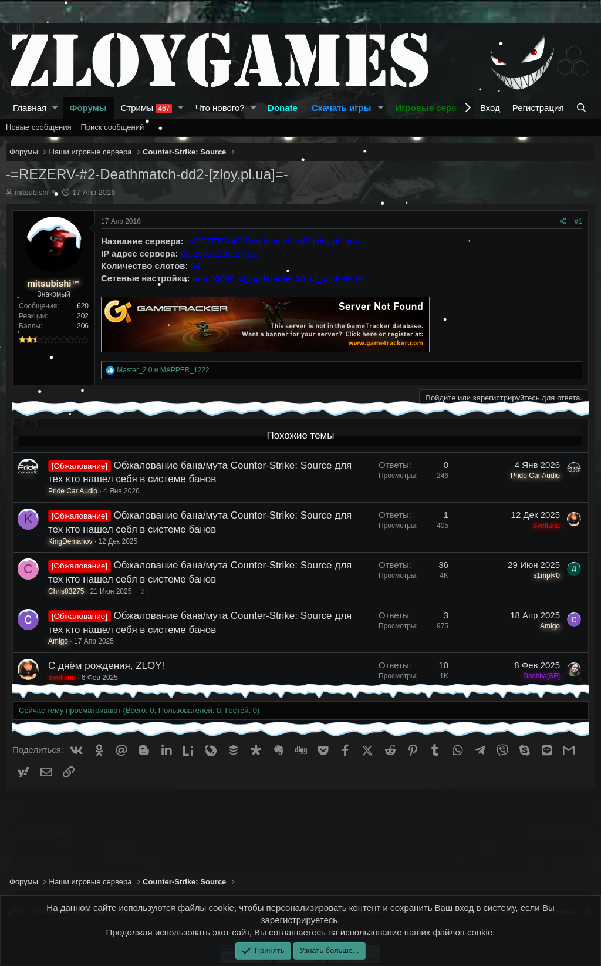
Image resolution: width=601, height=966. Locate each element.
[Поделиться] (563, 221)
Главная (29, 108)
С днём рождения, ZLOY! (106, 665)
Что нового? (220, 108)
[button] (55, 108)
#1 (578, 221)
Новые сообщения (39, 127)
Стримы (147, 108)
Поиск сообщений (112, 127)
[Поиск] (582, 108)
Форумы (88, 108)
